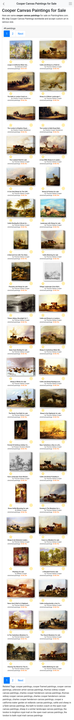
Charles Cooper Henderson (22, 98)
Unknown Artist (22, 67)
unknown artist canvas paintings (27, 689)
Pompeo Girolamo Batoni (22, 447)
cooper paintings (24, 686)
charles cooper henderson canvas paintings (40, 693)
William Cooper (22, 510)
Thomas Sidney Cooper (54, 67)
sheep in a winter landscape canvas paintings (41, 709)
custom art (61, 18)
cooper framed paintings (44, 686)
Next (20, 33)
